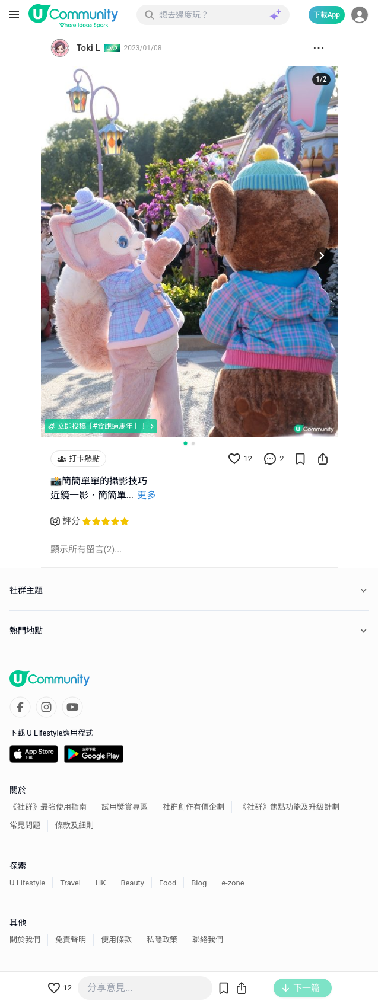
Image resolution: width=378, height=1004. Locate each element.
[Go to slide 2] (193, 443)
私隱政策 (162, 939)
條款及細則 (74, 825)
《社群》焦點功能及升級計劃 (289, 806)
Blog (199, 882)
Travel (70, 882)
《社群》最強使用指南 (48, 806)
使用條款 (116, 939)
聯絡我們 (207, 939)
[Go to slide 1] (185, 443)
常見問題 (24, 825)
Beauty (132, 882)
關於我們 (24, 939)
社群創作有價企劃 (193, 806)
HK (101, 882)
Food (167, 882)
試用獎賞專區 (124, 806)
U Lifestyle (27, 882)
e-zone (232, 882)
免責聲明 (70, 939)
